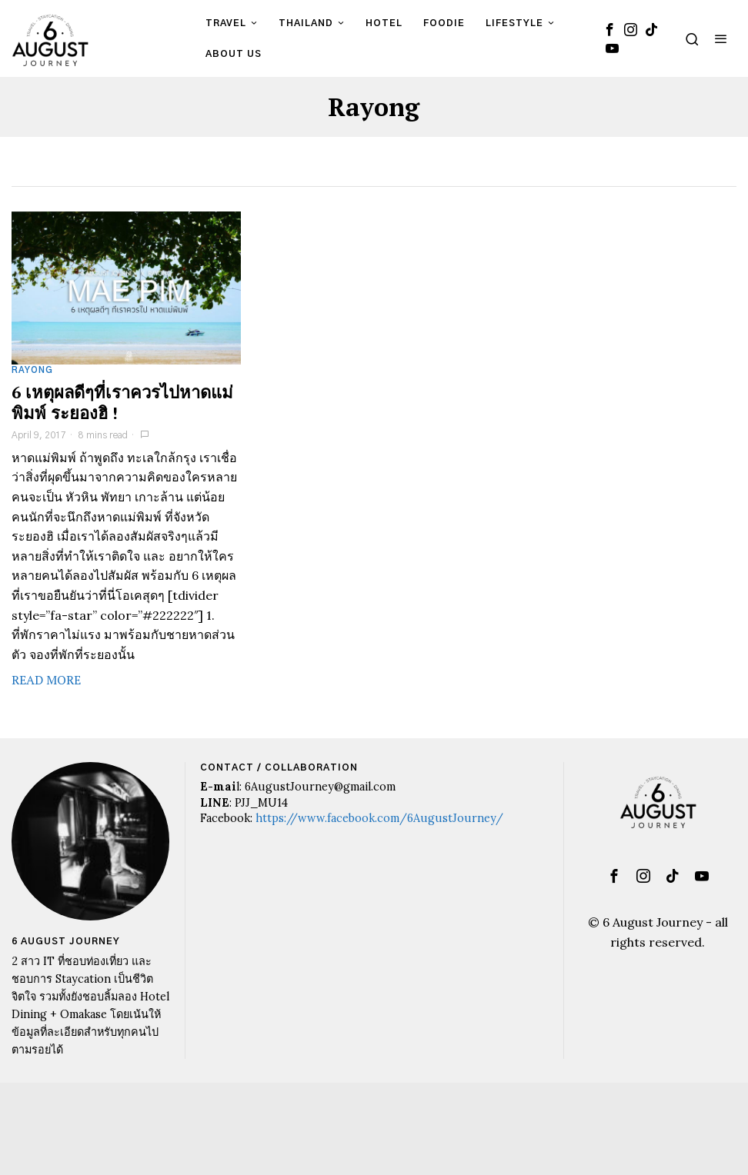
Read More (46, 679)
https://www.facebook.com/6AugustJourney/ (379, 818)
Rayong (32, 370)
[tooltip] (610, 29)
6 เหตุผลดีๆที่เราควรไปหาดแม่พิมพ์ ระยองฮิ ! (122, 402)
